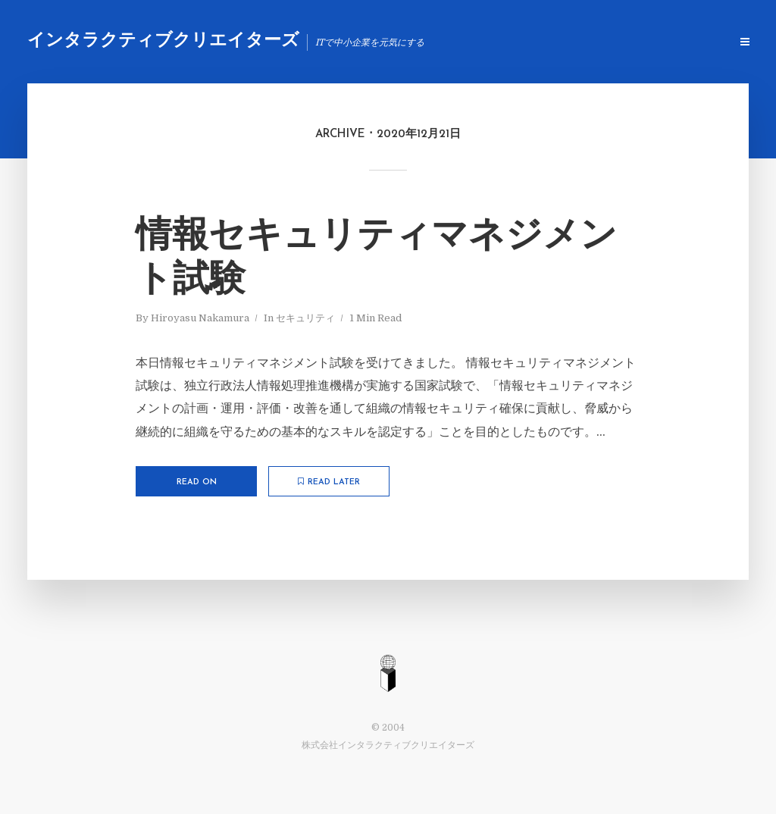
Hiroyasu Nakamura (200, 318)
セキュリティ (305, 318)
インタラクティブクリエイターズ (163, 41)
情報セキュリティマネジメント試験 (376, 259)
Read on (197, 482)
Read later (329, 482)
